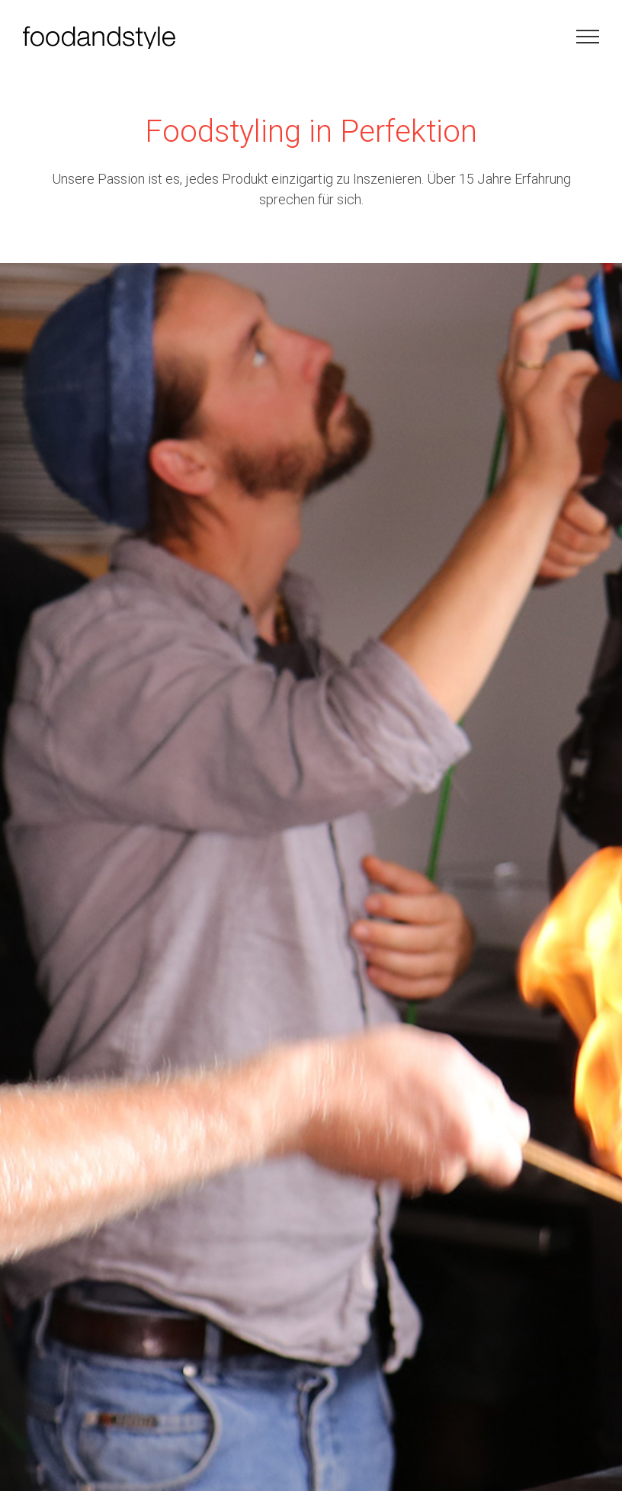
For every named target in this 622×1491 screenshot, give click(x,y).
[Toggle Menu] (588, 36)
